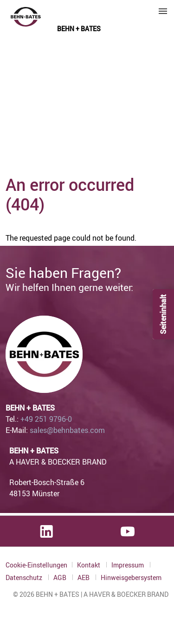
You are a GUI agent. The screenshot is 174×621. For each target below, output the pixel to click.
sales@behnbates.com (67, 430)
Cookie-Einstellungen (36, 564)
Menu (163, 11)
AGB (60, 577)
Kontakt (89, 564)
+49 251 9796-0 (46, 419)
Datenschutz (25, 577)
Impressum (128, 564)
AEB (84, 577)
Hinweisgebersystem (131, 578)
